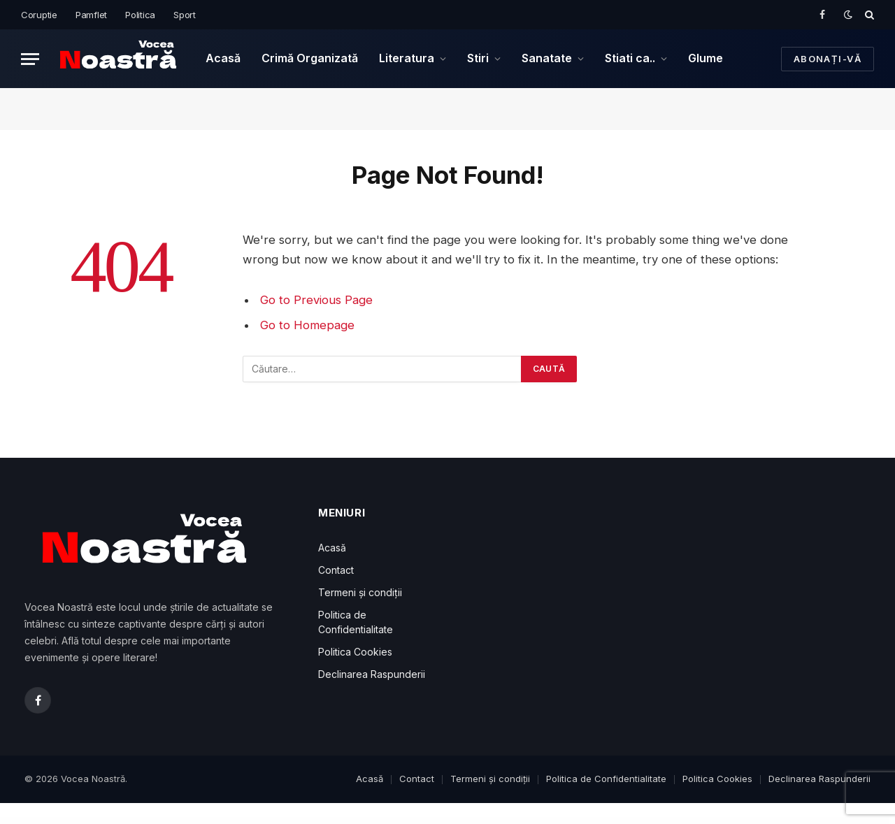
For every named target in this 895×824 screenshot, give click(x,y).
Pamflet (91, 14)
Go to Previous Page (316, 300)
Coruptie (39, 14)
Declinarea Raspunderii (371, 674)
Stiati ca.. (630, 58)
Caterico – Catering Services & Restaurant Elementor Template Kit (819, 821)
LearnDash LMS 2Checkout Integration (569, 821)
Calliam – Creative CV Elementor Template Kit (704, 821)
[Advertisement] (594, 604)
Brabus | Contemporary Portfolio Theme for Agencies (741, 821)
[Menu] (30, 59)
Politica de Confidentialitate (606, 778)
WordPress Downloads (62, 821)
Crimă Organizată (310, 58)
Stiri (478, 58)
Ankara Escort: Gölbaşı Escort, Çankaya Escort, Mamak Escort (94, 821)
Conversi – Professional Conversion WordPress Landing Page (472, 821)
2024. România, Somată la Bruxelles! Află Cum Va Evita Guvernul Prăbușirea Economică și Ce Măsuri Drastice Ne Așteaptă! (406, 821)
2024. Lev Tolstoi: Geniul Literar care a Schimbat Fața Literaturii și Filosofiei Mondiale (250, 821)
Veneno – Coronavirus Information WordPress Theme (602, 821)
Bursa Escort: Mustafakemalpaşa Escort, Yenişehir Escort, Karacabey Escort (193, 821)
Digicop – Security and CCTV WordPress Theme (669, 821)
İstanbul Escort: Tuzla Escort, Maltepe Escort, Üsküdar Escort (142, 821)
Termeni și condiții (360, 592)
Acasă (223, 58)
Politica (140, 14)
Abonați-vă (827, 58)
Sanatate (547, 58)
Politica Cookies (355, 652)
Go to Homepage (307, 325)
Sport (184, 14)
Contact (336, 570)
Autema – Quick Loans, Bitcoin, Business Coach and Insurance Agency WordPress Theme (524, 821)
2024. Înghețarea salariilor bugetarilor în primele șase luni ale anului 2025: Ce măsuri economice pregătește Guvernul (321, 821)
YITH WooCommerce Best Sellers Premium (778, 821)
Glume (705, 58)
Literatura (406, 58)
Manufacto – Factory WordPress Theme (637, 821)
